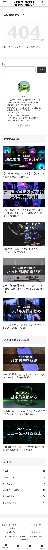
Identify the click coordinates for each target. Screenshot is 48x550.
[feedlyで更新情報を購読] (26, 125)
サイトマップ (35, 525)
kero (24, 96)
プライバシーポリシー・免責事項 (12, 526)
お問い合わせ (12, 532)
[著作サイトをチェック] (18, 125)
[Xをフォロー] (22, 125)
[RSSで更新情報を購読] (29, 125)
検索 (4, 64)
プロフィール (35, 532)
